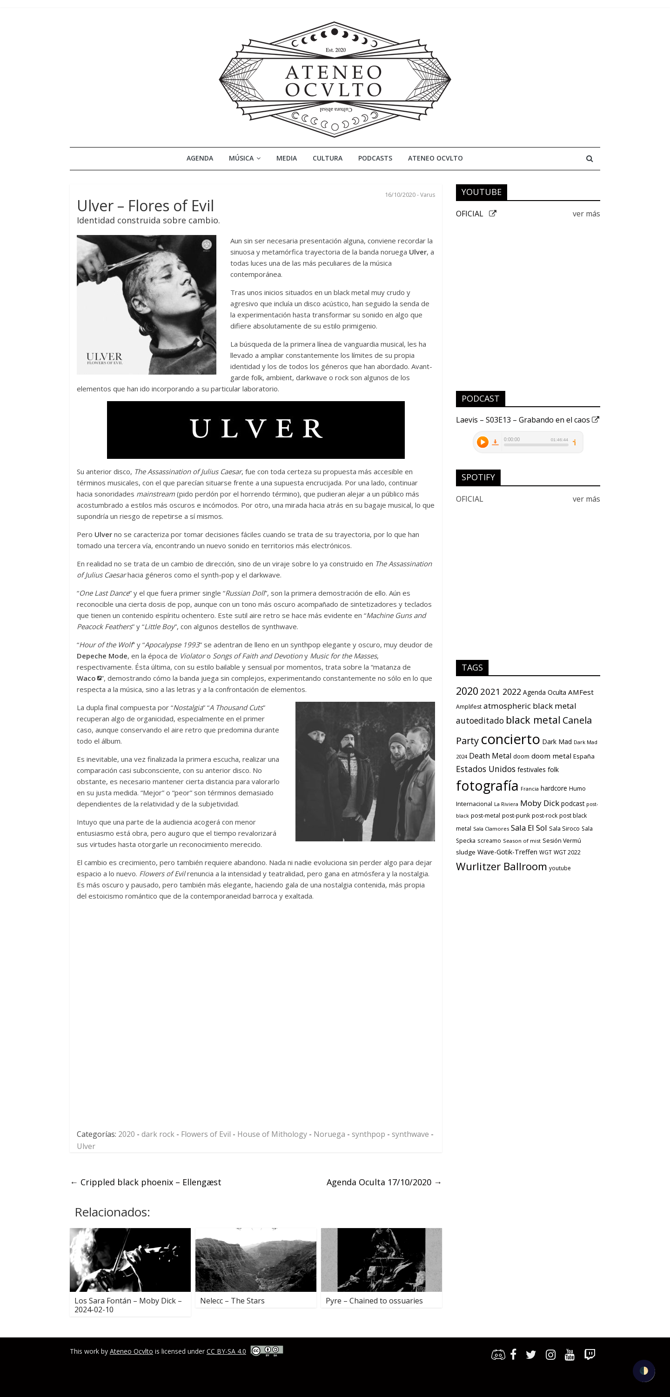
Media (286, 158)
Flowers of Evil (206, 1134)
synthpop (368, 1134)
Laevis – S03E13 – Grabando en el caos (527, 420)
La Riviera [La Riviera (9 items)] (506, 803)
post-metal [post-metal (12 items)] (485, 815)
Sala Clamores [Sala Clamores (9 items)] (491, 828)
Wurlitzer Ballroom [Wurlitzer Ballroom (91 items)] (501, 866)
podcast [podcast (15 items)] (572, 803)
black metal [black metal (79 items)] (533, 719)
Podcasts (375, 158)
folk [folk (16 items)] (553, 769)
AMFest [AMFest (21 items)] (581, 692)
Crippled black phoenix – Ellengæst (145, 1182)
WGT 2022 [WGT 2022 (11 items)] (567, 852)
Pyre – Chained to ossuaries (374, 1301)
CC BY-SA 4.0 (226, 1351)
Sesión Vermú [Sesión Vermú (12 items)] (562, 841)
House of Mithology (272, 1134)
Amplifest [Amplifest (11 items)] (469, 707)
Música (241, 158)
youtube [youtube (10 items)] (560, 868)
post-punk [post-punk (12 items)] (516, 815)
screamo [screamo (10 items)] (489, 840)
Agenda (200, 158)
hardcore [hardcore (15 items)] (554, 788)
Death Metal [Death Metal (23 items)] (490, 756)
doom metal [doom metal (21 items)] (551, 755)
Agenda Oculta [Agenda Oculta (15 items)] (544, 692)
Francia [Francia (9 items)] (530, 788)
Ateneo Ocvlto (435, 158)
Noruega (329, 1134)
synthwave (410, 1134)
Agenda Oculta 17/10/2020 (384, 1182)
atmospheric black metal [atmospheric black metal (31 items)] (529, 705)
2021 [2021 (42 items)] (490, 691)
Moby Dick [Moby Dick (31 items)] (539, 803)
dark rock (157, 1134)
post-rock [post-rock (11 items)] (544, 815)
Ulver (86, 1146)
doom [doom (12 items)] (521, 756)
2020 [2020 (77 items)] (467, 691)
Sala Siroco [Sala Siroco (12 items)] (564, 829)
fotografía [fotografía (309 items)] (487, 785)
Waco (86, 678)
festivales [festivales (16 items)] (531, 769)
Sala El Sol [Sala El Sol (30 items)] (529, 827)
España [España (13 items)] (584, 756)
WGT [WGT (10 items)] (545, 852)
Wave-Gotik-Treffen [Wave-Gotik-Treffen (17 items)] (507, 851)
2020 (126, 1134)
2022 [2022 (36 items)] (511, 691)
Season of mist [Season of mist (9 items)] (522, 840)
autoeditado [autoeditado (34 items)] (480, 720)
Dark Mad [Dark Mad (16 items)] (557, 741)
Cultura (327, 158)
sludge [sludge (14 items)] (466, 852)
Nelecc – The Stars (232, 1301)
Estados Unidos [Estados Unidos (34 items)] (486, 768)
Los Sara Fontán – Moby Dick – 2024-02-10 (128, 1305)
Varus (427, 195)
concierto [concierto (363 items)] (510, 739)
